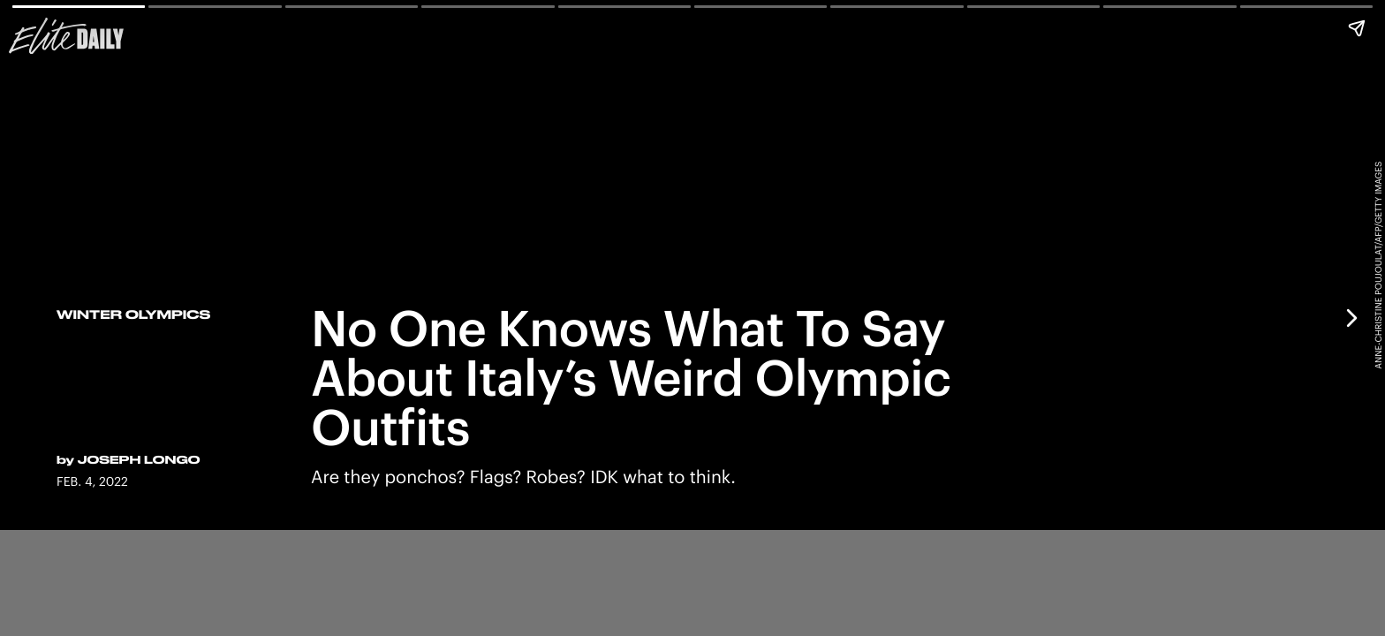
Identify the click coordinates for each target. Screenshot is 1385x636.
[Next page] (1350, 318)
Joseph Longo (139, 460)
